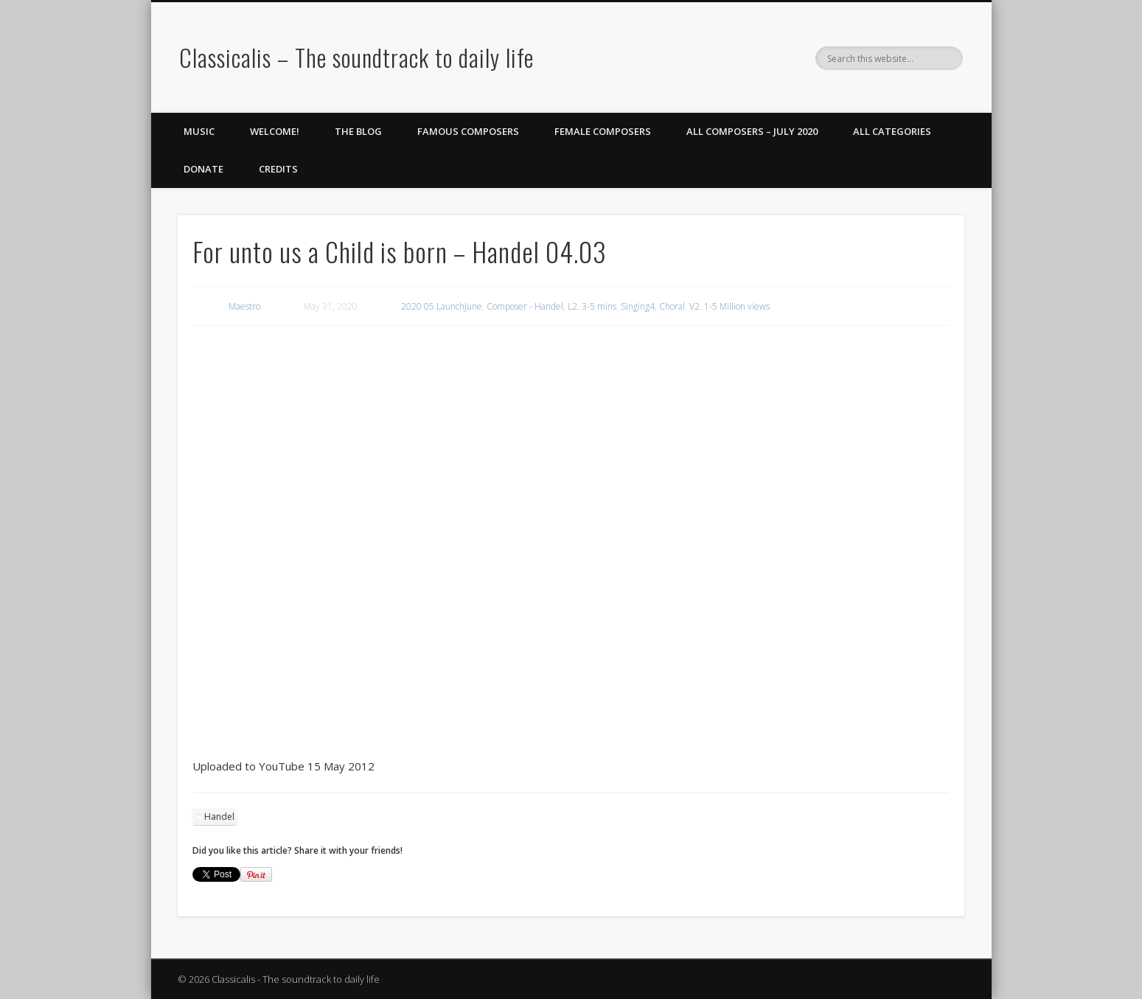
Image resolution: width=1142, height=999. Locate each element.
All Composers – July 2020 (752, 131)
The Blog (358, 131)
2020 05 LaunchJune (441, 306)
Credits (278, 168)
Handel (219, 816)
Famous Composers (468, 131)
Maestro (244, 306)
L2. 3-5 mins (592, 306)
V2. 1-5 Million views (729, 306)
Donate (203, 168)
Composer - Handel (525, 306)
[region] (570, 373)
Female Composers (602, 131)
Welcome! (274, 131)
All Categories (892, 131)
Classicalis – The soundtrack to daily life (356, 57)
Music (199, 131)
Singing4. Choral (653, 306)
